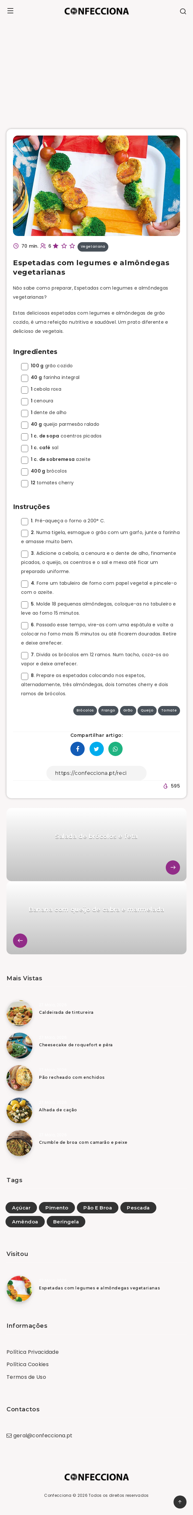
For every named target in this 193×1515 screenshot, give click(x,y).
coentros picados (61, 436)
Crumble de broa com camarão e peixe (83, 1142)
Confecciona (57, 1495)
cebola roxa (41, 389)
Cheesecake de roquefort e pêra (76, 1044)
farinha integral (50, 377)
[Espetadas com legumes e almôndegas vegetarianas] (19, 1289)
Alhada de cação (58, 1109)
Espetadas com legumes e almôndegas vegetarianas (99, 1288)
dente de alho (44, 412)
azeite (55, 459)
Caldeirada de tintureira (66, 1012)
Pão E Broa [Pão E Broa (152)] (97, 1208)
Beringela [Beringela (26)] (66, 1222)
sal (39, 447)
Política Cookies (27, 1364)
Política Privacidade (32, 1352)
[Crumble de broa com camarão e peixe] (19, 1143)
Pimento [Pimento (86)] (56, 1208)
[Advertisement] (96, 70)
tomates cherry (47, 482)
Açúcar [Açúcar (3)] (21, 1208)
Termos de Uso (26, 1377)
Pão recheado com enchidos (72, 1077)
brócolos (44, 471)
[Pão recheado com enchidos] (19, 1078)
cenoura (37, 401)
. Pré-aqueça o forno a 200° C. (63, 520)
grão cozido (47, 365)
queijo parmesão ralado (60, 424)
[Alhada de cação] (19, 1111)
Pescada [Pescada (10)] (138, 1208)
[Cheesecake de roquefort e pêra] (19, 1046)
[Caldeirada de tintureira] (19, 1013)
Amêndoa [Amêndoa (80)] (25, 1222)
